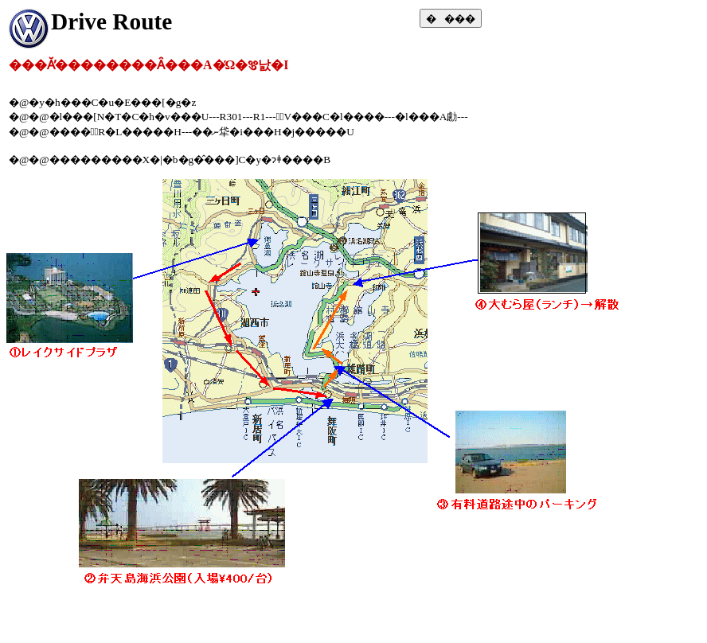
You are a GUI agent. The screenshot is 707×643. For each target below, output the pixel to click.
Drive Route (111, 21)
